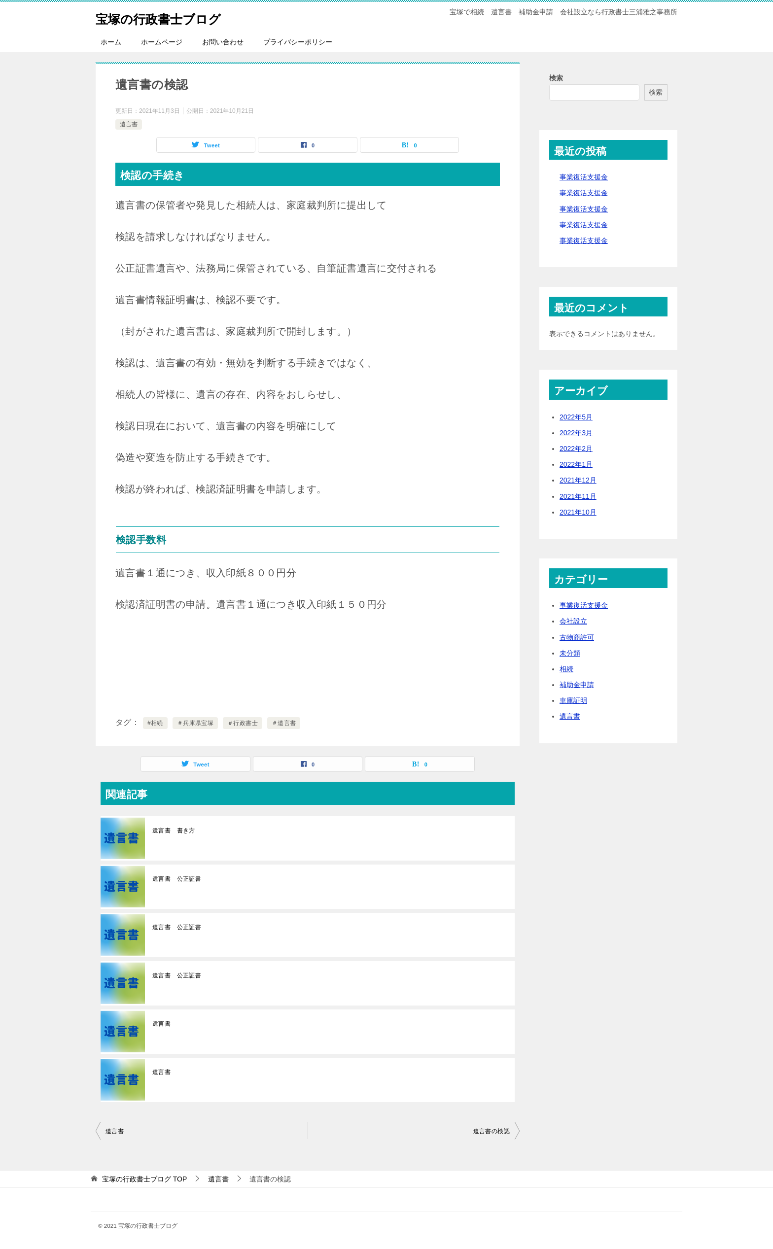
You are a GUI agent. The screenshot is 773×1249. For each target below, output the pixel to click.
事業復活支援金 (584, 177)
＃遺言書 (284, 723)
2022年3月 (576, 433)
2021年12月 (578, 480)
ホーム (111, 42)
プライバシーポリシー (297, 42)
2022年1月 (576, 464)
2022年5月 (576, 417)
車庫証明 (573, 700)
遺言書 (129, 124)
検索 (556, 78)
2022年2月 (576, 448)
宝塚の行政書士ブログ (171, 17)
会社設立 (573, 621)
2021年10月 (578, 512)
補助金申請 (577, 685)
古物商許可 (577, 637)
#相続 (155, 723)
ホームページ (161, 42)
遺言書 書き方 (173, 830)
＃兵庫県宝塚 (195, 723)
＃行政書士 (242, 723)
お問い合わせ (223, 42)
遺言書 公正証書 (176, 878)
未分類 (570, 653)
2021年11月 (578, 496)
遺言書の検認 (491, 1131)
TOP (144, 1179)
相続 (566, 669)
